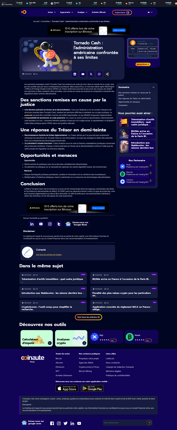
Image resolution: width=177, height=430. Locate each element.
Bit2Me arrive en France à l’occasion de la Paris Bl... (142, 133)
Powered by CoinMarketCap (142, 56)
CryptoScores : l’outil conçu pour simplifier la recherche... (47, 308)
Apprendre (66, 12)
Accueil (36, 21)
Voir (113, 340)
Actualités (45, 21)
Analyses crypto (63, 341)
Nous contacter (113, 363)
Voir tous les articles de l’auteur (49, 254)
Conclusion (122, 105)
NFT (57, 371)
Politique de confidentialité (118, 375)
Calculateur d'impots (30, 341)
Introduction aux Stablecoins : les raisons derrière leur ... (142, 146)
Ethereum (60, 367)
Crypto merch (122, 12)
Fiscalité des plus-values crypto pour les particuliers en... (121, 294)
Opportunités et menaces (129, 102)
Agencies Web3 (86, 363)
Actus (52, 12)
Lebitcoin (110, 358)
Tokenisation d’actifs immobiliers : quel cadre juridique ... (142, 122)
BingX (101, 335)
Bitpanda (137, 335)
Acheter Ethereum (64, 375)
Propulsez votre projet (89, 358)
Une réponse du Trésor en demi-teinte (134, 98)
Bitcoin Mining (85, 371)
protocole (28, 115)
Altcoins (59, 363)
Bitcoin (59, 358)
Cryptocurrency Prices (89, 367)
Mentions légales (113, 371)
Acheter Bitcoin (99, 12)
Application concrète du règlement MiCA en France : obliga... (121, 308)
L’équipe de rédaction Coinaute (120, 367)
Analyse (82, 12)
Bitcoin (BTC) (142, 41)
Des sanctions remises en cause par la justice (134, 94)
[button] (153, 87)
